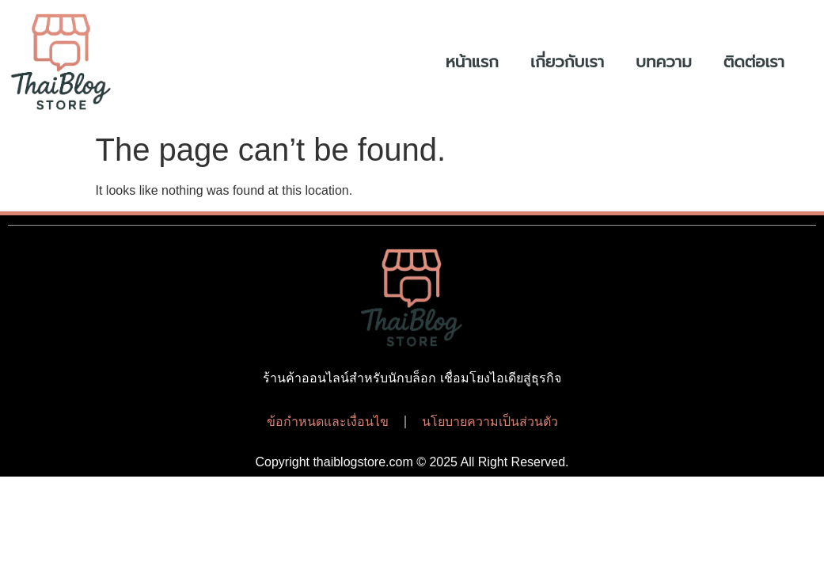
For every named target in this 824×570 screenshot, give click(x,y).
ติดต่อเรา (753, 61)
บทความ (664, 61)
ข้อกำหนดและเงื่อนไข (328, 421)
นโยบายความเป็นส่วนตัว (490, 421)
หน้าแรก (472, 61)
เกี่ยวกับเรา (567, 61)
